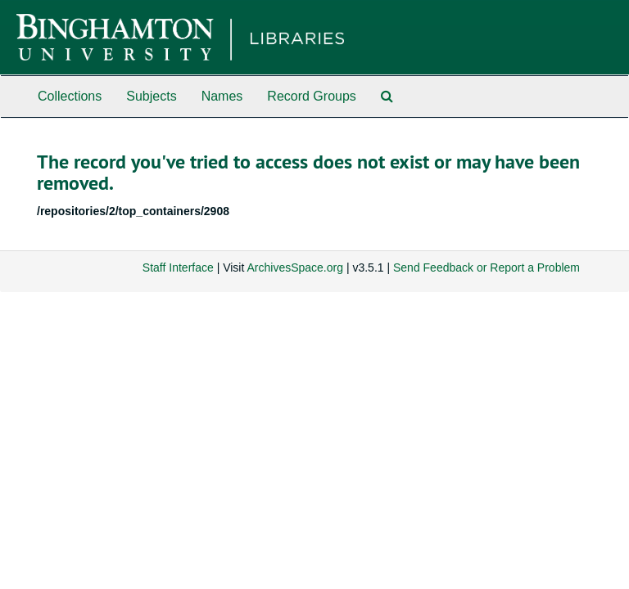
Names (222, 96)
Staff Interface (178, 267)
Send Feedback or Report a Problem (486, 267)
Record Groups (311, 96)
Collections (70, 96)
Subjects (151, 96)
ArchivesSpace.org (295, 267)
